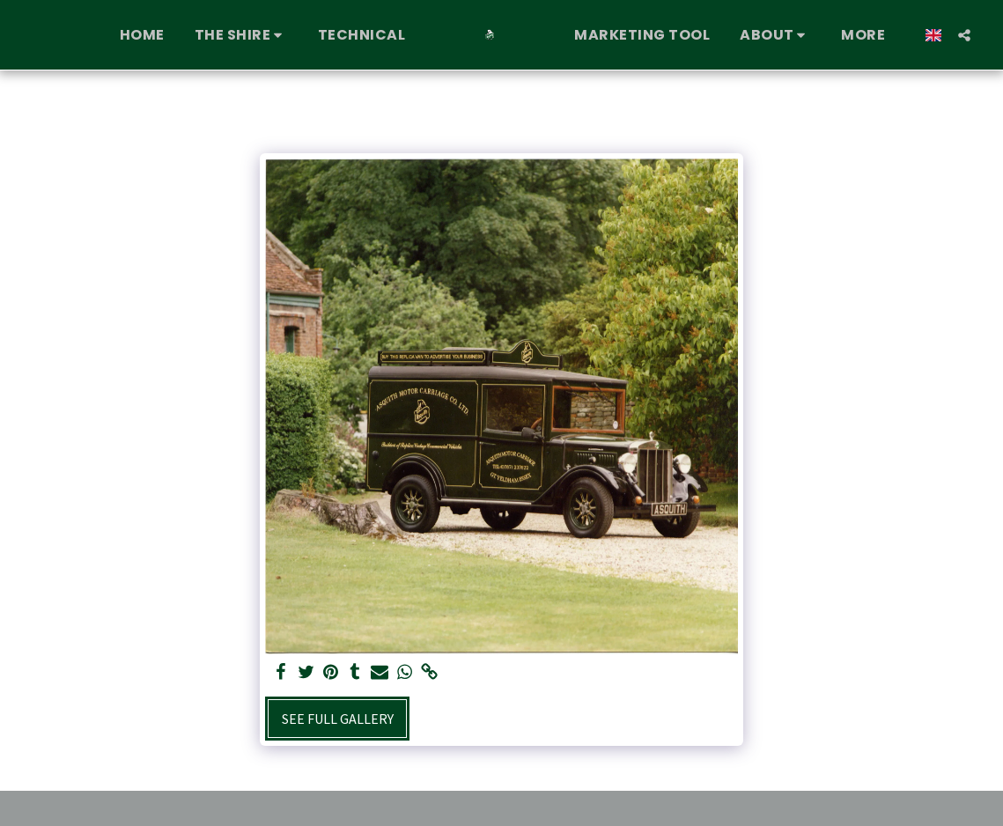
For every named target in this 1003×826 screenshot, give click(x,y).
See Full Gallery (338, 718)
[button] (241, 35)
